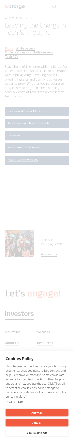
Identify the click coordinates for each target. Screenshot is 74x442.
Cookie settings (37, 433)
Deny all (37, 423)
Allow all (36, 412)
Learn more (15, 401)
